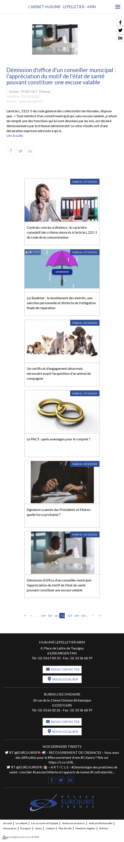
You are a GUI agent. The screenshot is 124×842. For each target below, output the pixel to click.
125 (83, 615)
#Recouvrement (59, 757)
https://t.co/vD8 (61, 762)
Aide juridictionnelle (100, 823)
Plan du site (65, 828)
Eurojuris (25, 828)
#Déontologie (81, 767)
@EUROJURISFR (27, 752)
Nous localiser (65, 679)
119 (43, 615)
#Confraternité (101, 772)
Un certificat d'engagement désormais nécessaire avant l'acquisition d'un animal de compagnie (59, 373)
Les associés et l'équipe (44, 823)
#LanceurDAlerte (45, 772)
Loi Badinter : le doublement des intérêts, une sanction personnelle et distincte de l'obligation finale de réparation (61, 303)
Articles (103, 828)
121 (56, 615)
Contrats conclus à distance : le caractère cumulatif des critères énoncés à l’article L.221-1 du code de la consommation (62, 232)
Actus (38, 828)
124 (76, 615)
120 (49, 615)
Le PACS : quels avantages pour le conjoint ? (58, 439)
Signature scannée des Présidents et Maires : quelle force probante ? (59, 512)
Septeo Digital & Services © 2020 (21, 837)
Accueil (7, 823)
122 (63, 615)
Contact (50, 828)
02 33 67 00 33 (49, 658)
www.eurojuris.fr (31, 101)
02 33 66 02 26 (49, 710)
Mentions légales (85, 828)
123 (69, 615)
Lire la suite (14, 135)
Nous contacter (65, 669)
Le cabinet (21, 823)
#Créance (88, 757)
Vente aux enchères (73, 823)
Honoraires (10, 828)
